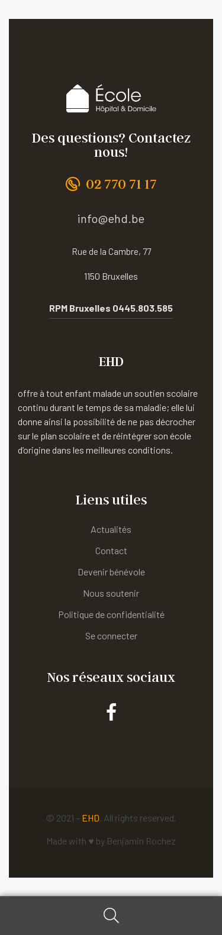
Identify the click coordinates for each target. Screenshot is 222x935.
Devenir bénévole (111, 571)
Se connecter (111, 635)
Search (111, 916)
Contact (111, 550)
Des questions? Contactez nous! (111, 144)
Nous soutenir (111, 592)
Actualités (111, 529)
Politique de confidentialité (111, 614)
